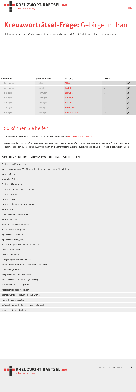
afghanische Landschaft (12, 234)
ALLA (67, 83)
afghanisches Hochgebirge (13, 239)
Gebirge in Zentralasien (12, 194)
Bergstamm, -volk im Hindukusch (16, 274)
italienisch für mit (9, 219)
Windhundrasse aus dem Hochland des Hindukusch (24, 264)
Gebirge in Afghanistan (12, 184)
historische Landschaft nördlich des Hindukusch (23, 304)
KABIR (68, 88)
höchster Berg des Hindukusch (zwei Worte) (21, 294)
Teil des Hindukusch (11, 254)
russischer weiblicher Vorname (15, 224)
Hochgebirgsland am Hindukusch (16, 259)
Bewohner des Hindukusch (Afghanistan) (20, 279)
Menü (127, 8)
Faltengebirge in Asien (11, 269)
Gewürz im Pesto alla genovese (15, 229)
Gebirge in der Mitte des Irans (14, 164)
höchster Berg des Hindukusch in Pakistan (20, 244)
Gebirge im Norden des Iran (14, 310)
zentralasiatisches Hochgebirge (15, 284)
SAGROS (69, 102)
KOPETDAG (70, 107)
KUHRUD (69, 97)
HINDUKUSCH (71, 112)
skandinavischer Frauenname (15, 214)
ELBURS (69, 92)
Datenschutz (104, 367)
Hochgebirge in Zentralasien (14, 299)
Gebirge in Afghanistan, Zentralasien (18, 204)
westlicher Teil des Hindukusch (15, 289)
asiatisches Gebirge (10, 179)
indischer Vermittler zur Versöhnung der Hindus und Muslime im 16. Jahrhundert (37, 169)
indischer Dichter (9, 174)
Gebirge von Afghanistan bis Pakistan (18, 189)
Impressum (117, 367)
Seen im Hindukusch (11, 249)
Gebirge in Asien (9, 199)
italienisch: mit (8, 209)
